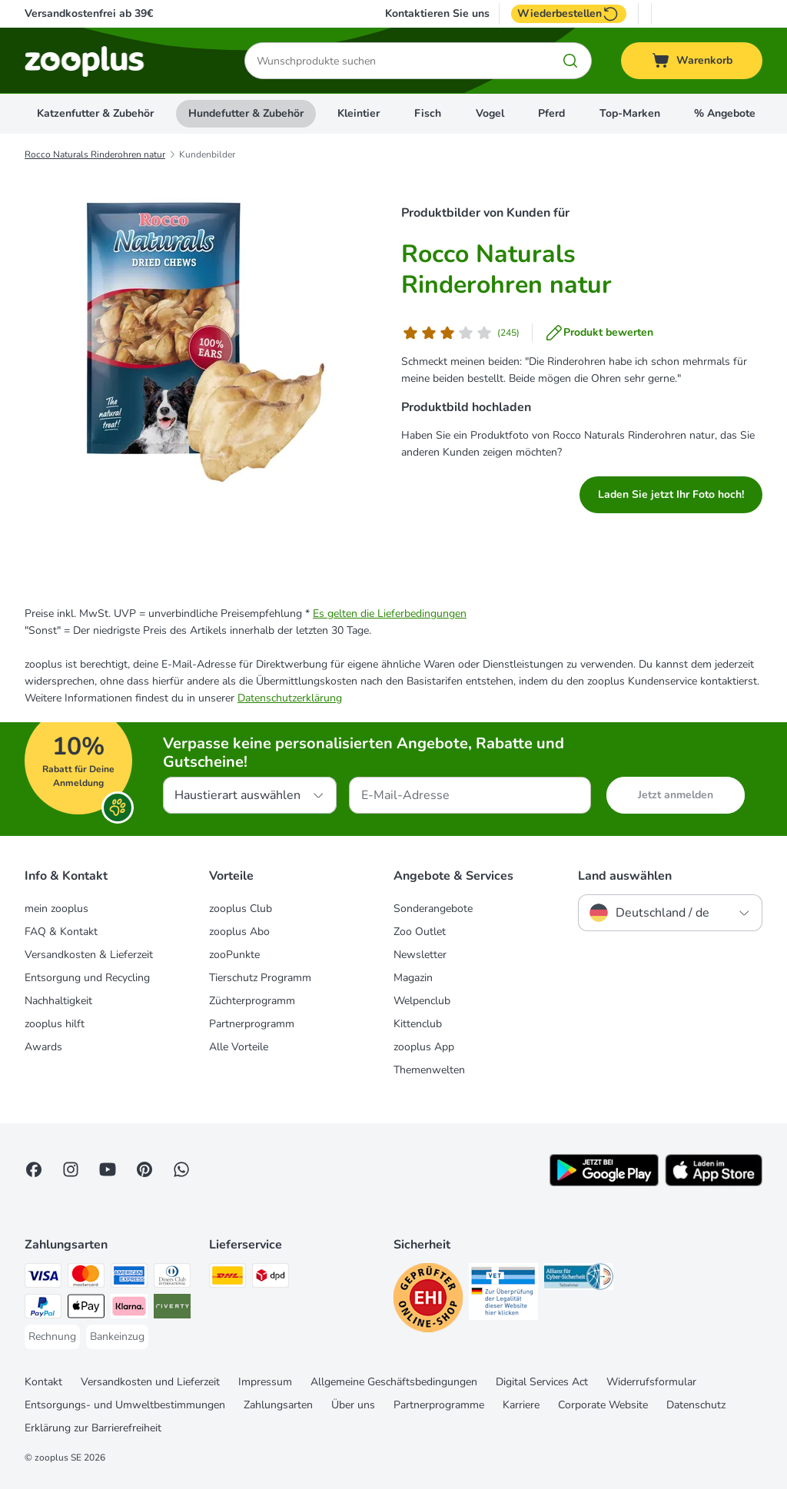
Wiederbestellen (568, 14)
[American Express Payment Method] (129, 1278)
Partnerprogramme (439, 1405)
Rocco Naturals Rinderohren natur (95, 154)
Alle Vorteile (238, 1047)
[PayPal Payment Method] (43, 1309)
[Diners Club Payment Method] (172, 1278)
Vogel (490, 113)
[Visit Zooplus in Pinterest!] (144, 1169)
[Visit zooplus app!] (604, 1183)
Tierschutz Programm (260, 977)
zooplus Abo (239, 931)
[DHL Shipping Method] (227, 1278)
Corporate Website (603, 1405)
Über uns (353, 1405)
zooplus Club (240, 908)
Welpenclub (422, 1000)
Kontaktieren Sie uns (437, 14)
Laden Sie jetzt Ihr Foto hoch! (671, 494)
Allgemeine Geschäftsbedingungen (393, 1382)
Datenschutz (696, 1405)
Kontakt (43, 1382)
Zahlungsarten (278, 1405)
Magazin (413, 977)
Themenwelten (429, 1070)
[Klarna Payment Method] (129, 1309)
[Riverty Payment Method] (172, 1309)
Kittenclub (418, 1023)
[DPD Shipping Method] (270, 1278)
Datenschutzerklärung (289, 698)
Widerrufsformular (651, 1382)
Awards (43, 1047)
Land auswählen (625, 875)
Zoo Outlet (420, 931)
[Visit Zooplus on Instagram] (70, 1169)
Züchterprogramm (252, 1000)
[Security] (428, 1300)
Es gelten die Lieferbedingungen (390, 613)
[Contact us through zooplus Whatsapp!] (181, 1169)
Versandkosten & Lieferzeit (89, 954)
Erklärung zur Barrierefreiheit (93, 1428)
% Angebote (724, 113)
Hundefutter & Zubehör (246, 113)
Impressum (265, 1382)
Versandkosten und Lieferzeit (150, 1382)
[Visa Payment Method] (43, 1278)
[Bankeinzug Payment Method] (117, 1336)
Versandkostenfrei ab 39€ (89, 13)
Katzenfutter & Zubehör (95, 113)
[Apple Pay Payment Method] (86, 1309)
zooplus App (424, 1047)
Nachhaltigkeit (58, 1000)
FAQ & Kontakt (61, 931)
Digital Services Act (542, 1382)
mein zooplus (56, 908)
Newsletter (420, 954)
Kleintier (358, 113)
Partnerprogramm (251, 1023)
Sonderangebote (433, 908)
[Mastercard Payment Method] (86, 1278)
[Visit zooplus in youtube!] (107, 1169)
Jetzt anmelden (675, 795)
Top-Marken (629, 113)
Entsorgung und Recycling (87, 977)
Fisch (427, 113)
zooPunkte (234, 954)
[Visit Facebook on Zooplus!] (34, 1169)
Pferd (551, 113)
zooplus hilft (55, 1023)
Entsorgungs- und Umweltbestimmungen (125, 1405)
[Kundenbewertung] (460, 332)
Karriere (521, 1405)
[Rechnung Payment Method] (52, 1336)
